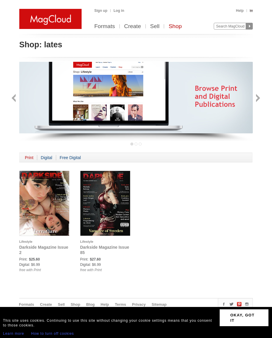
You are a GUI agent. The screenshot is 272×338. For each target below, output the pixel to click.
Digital (46, 157)
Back (14, 98)
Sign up (100, 11)
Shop (175, 26)
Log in (119, 11)
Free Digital (70, 157)
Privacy (139, 304)
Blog (90, 304)
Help (240, 11)
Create (132, 26)
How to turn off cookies (52, 333)
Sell (155, 26)
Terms (120, 304)
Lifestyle (26, 241)
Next (257, 98)
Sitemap (159, 304)
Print (29, 157)
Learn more (13, 333)
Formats (104, 26)
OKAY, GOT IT (242, 318)
